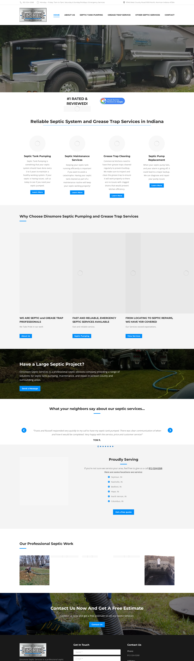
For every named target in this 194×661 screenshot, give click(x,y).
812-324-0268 (27, 2)
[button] (98, 446)
